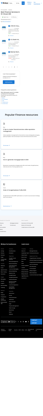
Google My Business (13, 277)
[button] (3, 67)
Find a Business (33, 266)
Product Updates (25, 265)
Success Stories (25, 269)
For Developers (33, 268)
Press (23, 263)
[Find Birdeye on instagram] (23, 321)
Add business (8, 82)
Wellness (11, 314)
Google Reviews (12, 275)
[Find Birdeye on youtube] (26, 321)
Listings (2, 251)
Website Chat (12, 273)
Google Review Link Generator (36, 262)
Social (2, 267)
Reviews (2, 253)
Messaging (3, 279)
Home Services (12, 301)
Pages (2, 257)
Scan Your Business (34, 264)
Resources (24, 259)
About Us (23, 251)
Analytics (3, 294)
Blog (22, 261)
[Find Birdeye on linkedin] (20, 321)
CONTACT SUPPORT (34, 321)
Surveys (2, 281)
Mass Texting (4, 272)
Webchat (3, 265)
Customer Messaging (13, 269)
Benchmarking (4, 285)
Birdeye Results (25, 273)
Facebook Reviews (13, 279)
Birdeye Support (33, 270)
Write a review (29, 3)
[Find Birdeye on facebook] (15, 321)
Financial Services (13, 297)
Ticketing (3, 287)
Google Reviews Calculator (35, 258)
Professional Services (34, 253)
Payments (3, 274)
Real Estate (11, 310)
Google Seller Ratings (3, 260)
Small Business (12, 251)
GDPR (19, 330)
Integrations (3, 296)
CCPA (26, 330)
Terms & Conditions (3, 330)
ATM (3, 100)
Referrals (3, 255)
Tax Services (5, 103)
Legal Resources (25, 276)
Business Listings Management (12, 282)
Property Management (14, 305)
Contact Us (24, 278)
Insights (2, 283)
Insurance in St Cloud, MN (27, 223)
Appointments (4, 269)
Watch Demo (24, 255)
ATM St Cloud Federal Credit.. (15, 26)
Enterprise (11, 253)
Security (16, 330)
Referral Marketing (13, 271)
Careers (23, 267)
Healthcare (11, 299)
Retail (10, 312)
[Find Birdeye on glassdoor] (28, 321)
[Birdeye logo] (5, 3)
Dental (10, 295)
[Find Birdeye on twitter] (18, 321)
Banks (3, 98)
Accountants (5, 99)
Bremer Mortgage (15, 52)
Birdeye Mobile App (4, 303)
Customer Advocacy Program (36, 274)
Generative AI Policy (31, 330)
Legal (10, 303)
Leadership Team (25, 253)
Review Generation (13, 263)
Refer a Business (33, 272)
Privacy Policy (10, 330)
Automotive (11, 293)
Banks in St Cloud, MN (26, 225)
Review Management (13, 261)
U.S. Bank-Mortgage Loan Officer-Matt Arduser (15, 39)
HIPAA (23, 330)
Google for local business (12, 259)
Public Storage (12, 308)
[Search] (23, 3)
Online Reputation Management (13, 266)
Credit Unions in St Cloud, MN (28, 227)
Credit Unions (5, 102)
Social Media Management (12, 287)
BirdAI (2, 292)
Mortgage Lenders (14, 223)
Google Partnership (3, 299)
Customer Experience (13, 284)
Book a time (24, 257)
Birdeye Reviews (25, 271)
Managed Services (33, 251)
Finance (11, 35)
